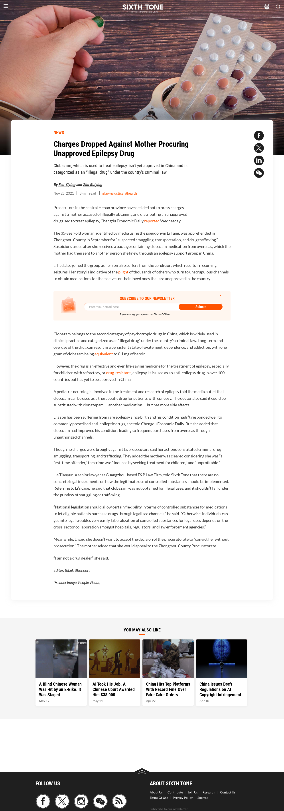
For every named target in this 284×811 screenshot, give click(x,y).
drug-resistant (118, 372)
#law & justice (112, 193)
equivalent (104, 354)
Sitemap (202, 797)
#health (131, 193)
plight (123, 272)
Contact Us (227, 792)
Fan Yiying (66, 184)
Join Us (193, 792)
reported (152, 221)
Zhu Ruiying (92, 184)
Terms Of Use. (162, 314)
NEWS (58, 132)
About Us (156, 792)
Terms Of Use (159, 797)
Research (209, 792)
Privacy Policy (183, 797)
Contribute (175, 792)
